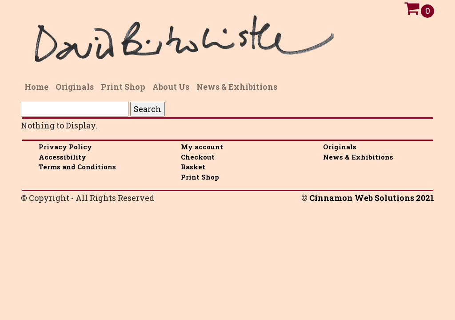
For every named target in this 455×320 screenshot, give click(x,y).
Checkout (198, 156)
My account (202, 146)
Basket (193, 166)
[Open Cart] (411, 10)
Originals (339, 146)
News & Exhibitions (358, 156)
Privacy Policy (65, 146)
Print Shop (200, 176)
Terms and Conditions (77, 166)
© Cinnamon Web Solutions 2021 (367, 197)
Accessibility (62, 156)
